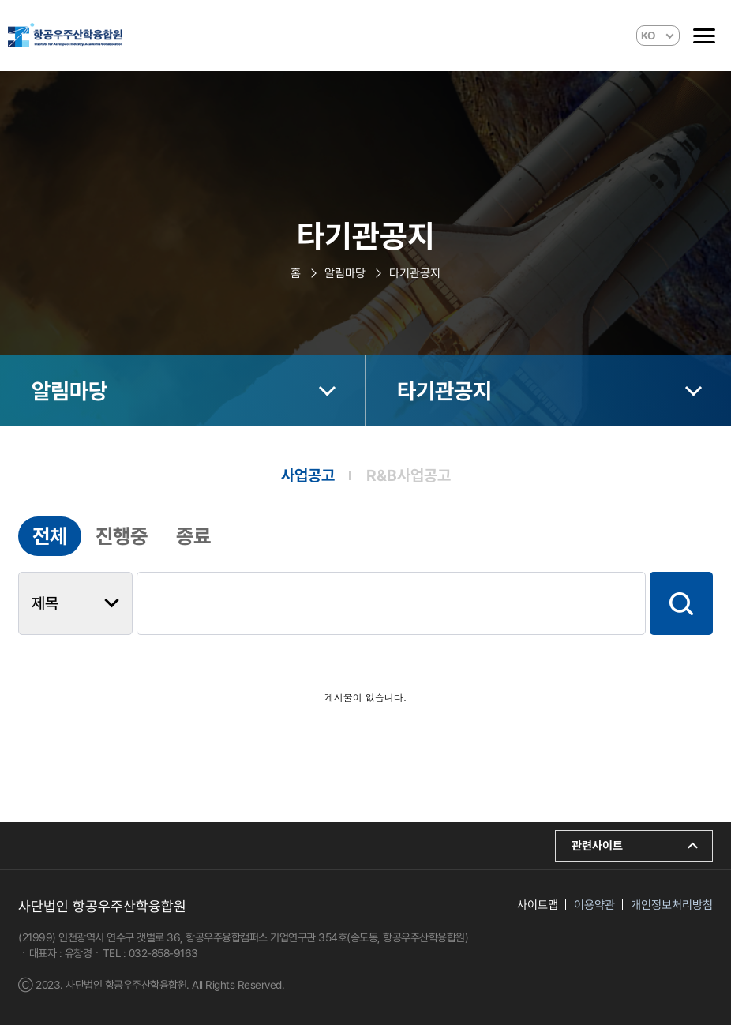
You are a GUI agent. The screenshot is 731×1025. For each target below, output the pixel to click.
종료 (193, 536)
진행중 (122, 536)
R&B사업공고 (408, 475)
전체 (49, 536)
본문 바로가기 (0, 0)
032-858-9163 (163, 953)
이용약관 (594, 905)
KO (648, 35)
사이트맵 (537, 905)
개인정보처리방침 (672, 905)
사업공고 (308, 475)
